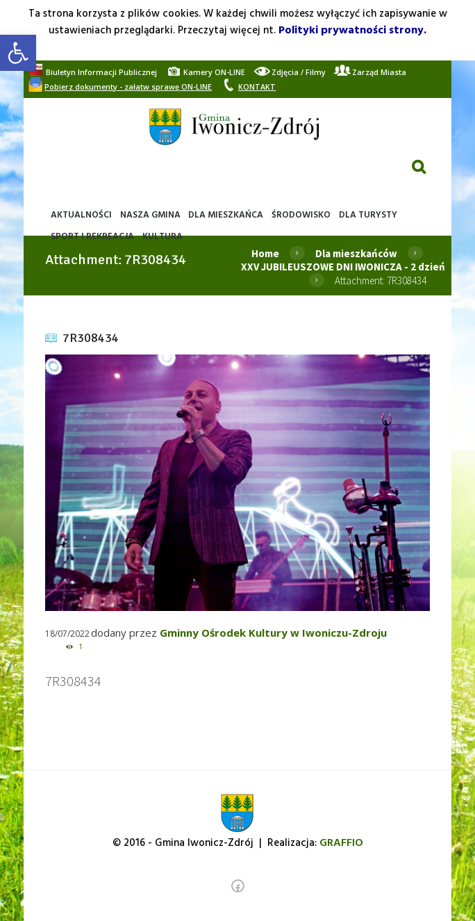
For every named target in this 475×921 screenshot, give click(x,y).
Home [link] (265, 253)
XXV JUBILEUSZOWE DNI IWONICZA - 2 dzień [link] (343, 266)
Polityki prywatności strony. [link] (352, 31)
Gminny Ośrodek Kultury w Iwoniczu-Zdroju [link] (273, 632)
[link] (18, 53)
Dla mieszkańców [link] (356, 253)
